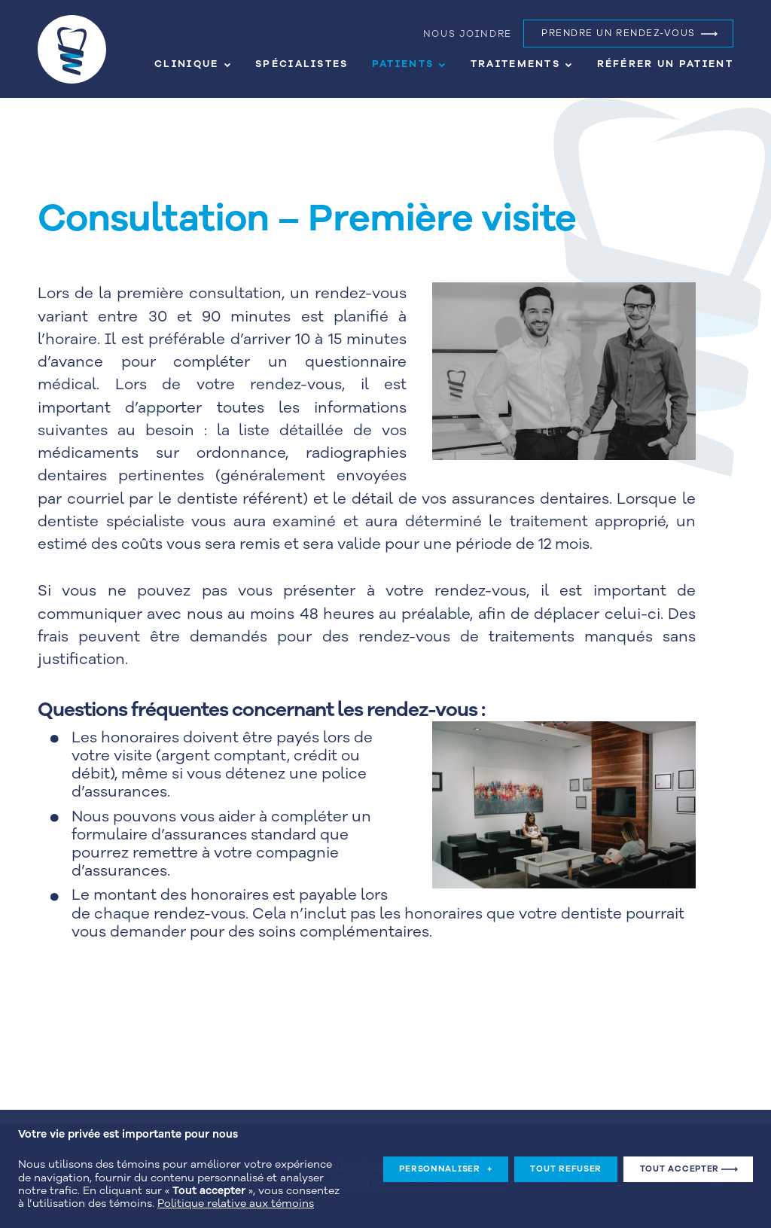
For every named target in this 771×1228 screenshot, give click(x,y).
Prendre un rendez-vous (618, 33)
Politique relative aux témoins (235, 1196)
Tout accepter (679, 1161)
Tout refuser (566, 1161)
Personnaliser (445, 1161)
